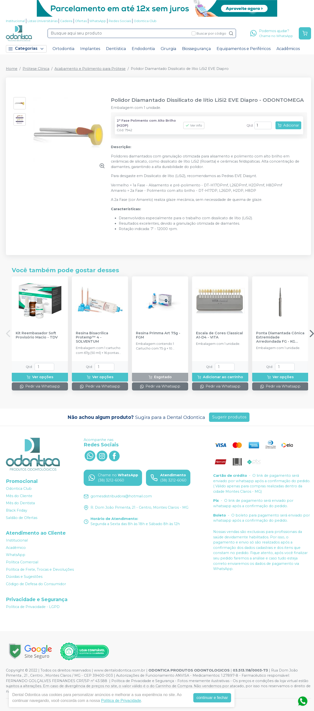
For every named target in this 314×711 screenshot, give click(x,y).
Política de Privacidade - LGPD (33, 607)
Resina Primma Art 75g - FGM (158, 335)
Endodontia (143, 48)
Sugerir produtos (229, 417)
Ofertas (81, 21)
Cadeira (66, 21)
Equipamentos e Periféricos (244, 48)
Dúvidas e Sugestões (24, 576)
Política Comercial (22, 562)
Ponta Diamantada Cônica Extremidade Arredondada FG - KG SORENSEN (280, 337)
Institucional (15, 21)
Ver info (193, 125)
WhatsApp (97, 21)
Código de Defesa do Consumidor (36, 584)
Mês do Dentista (20, 503)
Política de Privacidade (121, 700)
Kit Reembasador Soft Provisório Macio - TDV (37, 335)
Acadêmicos (288, 48)
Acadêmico (16, 547)
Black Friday (16, 510)
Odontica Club (145, 21)
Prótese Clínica (36, 68)
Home (11, 68)
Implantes (90, 48)
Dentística (116, 48)
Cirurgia (168, 48)
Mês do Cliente (19, 496)
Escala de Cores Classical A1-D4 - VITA (219, 335)
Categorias (26, 48)
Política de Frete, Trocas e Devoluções (40, 569)
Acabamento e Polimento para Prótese (90, 68)
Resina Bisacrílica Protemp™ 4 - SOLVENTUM (92, 337)
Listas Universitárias (42, 21)
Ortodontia (63, 48)
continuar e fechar (212, 698)
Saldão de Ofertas (21, 518)
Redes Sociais (120, 21)
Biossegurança (196, 48)
